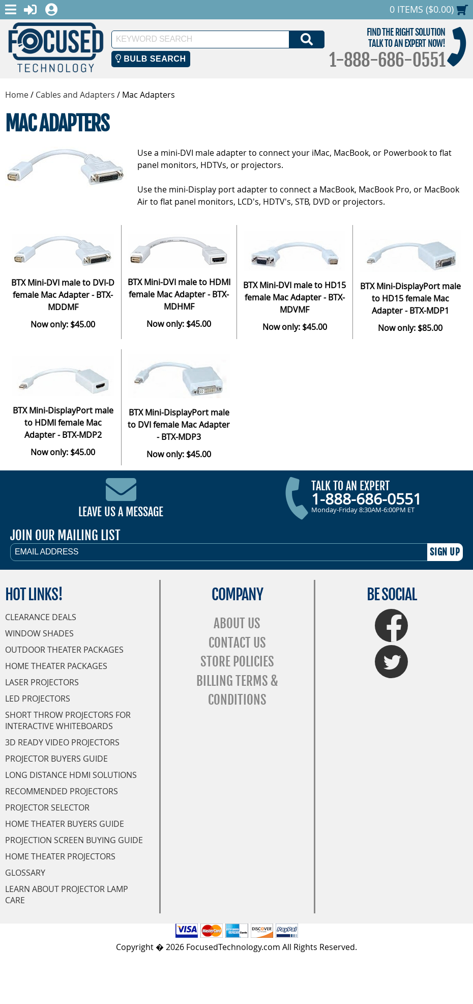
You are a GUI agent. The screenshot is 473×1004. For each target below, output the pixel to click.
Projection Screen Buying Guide (74, 840)
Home (16, 94)
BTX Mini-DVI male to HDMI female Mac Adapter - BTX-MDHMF (179, 294)
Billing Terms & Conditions (237, 690)
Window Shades (39, 633)
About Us (237, 623)
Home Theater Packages (56, 666)
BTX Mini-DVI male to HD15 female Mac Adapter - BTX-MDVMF (294, 297)
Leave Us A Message (120, 512)
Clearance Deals (40, 617)
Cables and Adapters (75, 94)
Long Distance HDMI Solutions (71, 774)
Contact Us (237, 643)
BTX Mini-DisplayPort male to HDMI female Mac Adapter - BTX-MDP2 (63, 422)
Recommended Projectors (61, 791)
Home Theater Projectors (60, 856)
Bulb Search (150, 58)
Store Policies (237, 662)
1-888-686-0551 (387, 60)
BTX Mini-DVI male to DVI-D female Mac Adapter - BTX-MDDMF (62, 295)
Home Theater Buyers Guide (64, 823)
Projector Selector (47, 807)
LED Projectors (37, 698)
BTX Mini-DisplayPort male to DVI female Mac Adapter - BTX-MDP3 (179, 424)
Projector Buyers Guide (56, 758)
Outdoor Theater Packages (64, 649)
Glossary (25, 872)
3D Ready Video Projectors (62, 742)
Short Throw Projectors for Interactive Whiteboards (68, 720)
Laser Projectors (42, 682)
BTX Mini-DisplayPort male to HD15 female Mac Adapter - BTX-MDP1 (410, 298)
